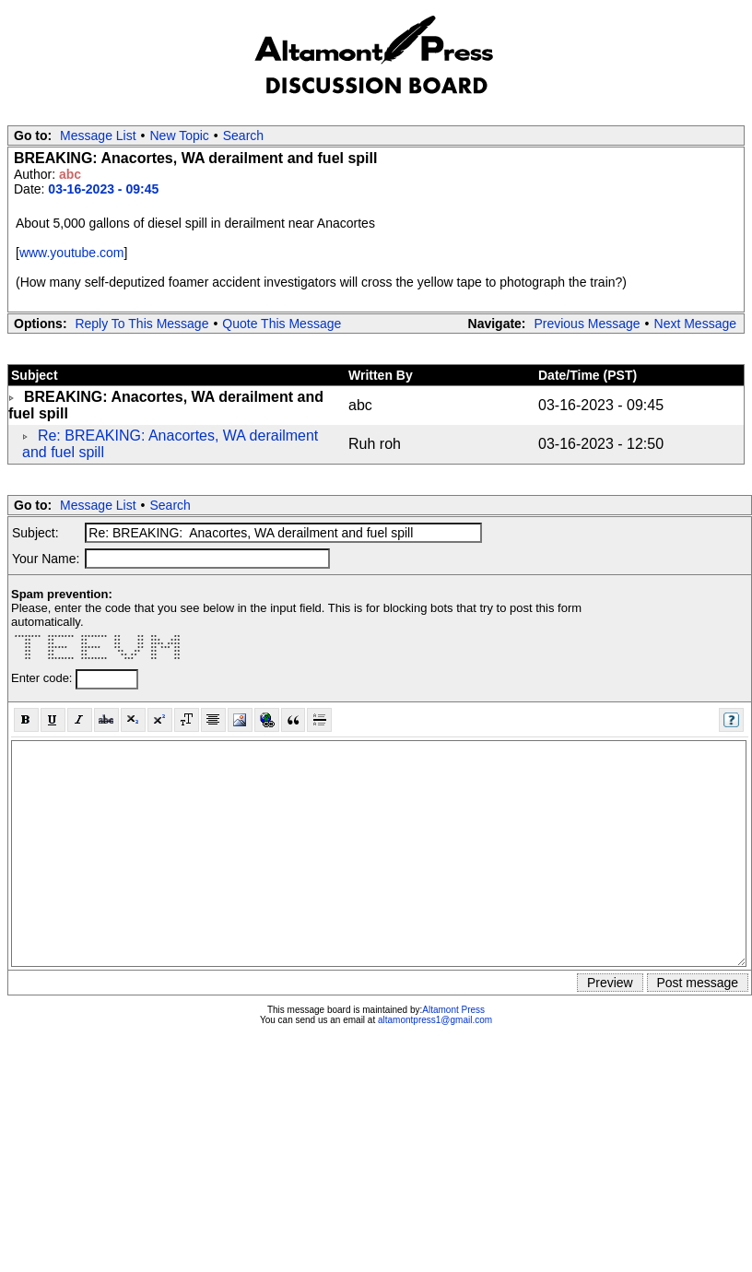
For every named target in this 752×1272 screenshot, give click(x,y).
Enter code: (43, 678)
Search (243, 135)
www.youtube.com (71, 252)
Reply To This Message (141, 323)
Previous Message (587, 323)
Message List (97, 135)
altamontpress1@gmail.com (435, 1020)
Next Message (695, 323)
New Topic (179, 135)
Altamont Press (453, 1010)
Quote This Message (281, 323)
